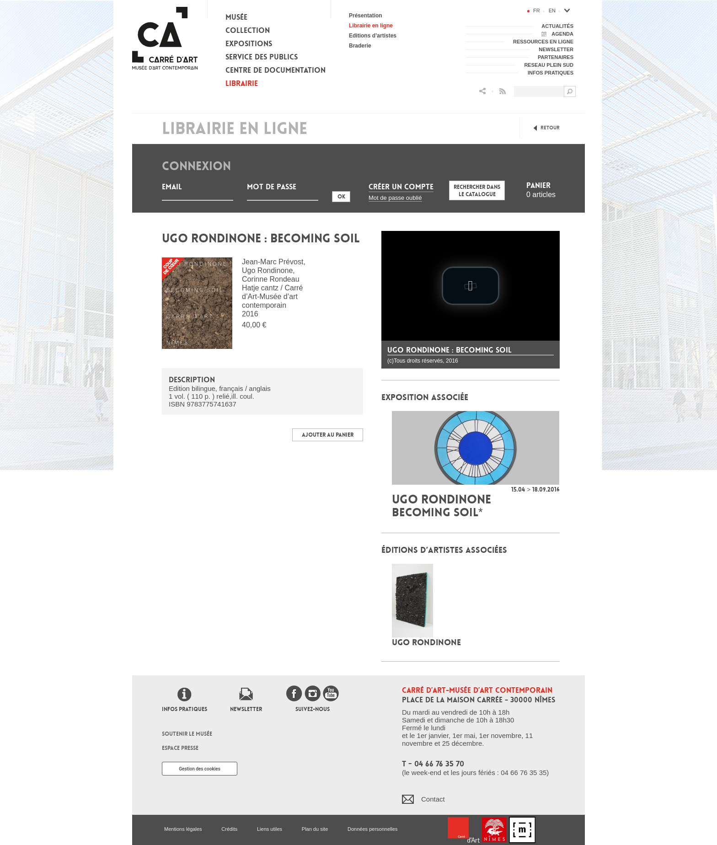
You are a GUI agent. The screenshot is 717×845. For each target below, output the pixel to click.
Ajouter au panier (327, 435)
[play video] (470, 286)
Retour (550, 127)
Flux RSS (502, 91)
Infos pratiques (184, 709)
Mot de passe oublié (395, 197)
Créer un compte (401, 187)
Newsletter (246, 709)
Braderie (360, 46)
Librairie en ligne (371, 25)
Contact (433, 799)
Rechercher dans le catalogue (477, 190)
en (552, 10)
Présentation (365, 15)
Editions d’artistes (372, 35)
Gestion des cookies (199, 768)
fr (536, 10)
